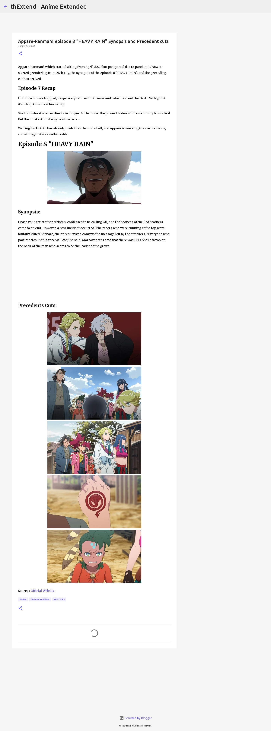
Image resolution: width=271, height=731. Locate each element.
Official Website (43, 591)
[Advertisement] (94, 680)
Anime (23, 599)
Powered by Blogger (135, 718)
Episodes (59, 599)
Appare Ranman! (40, 599)
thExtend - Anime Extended (49, 6)
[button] (20, 53)
